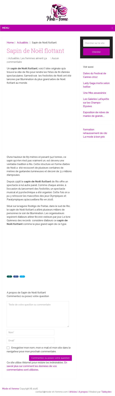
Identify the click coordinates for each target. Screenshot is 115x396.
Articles (73, 392)
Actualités (13, 58)
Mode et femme (10, 388)
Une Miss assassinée (94, 92)
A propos (83, 392)
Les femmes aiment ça (34, 58)
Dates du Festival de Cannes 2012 (94, 75)
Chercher (96, 52)
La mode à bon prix (94, 136)
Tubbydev (106, 392)
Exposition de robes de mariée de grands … (96, 114)
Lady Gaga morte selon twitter (96, 85)
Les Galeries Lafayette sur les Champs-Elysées (96, 103)
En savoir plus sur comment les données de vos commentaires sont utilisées (37, 366)
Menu (5, 27)
